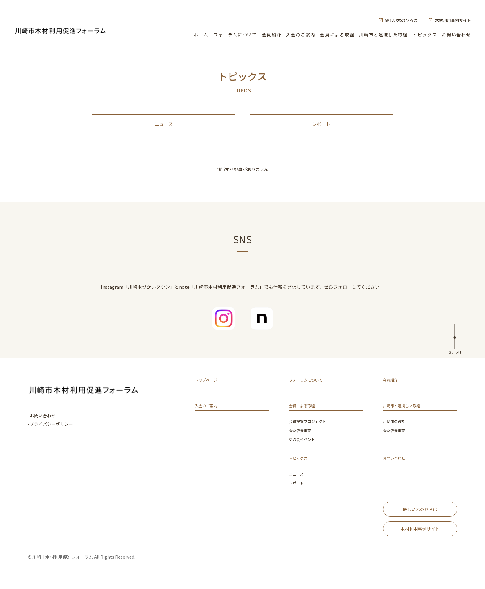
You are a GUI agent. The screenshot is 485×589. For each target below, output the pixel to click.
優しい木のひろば (401, 20)
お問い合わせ (456, 35)
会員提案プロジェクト (310, 428)
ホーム (201, 35)
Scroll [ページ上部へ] (455, 358)
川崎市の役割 (396, 428)
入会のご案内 (300, 35)
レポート (321, 127)
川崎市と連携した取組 (383, 35)
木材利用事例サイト (453, 20)
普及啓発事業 (302, 437)
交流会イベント (304, 445)
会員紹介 (271, 35)
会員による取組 (337, 35)
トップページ (209, 387)
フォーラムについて (235, 35)
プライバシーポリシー (51, 430)
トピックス (425, 35)
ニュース (164, 127)
